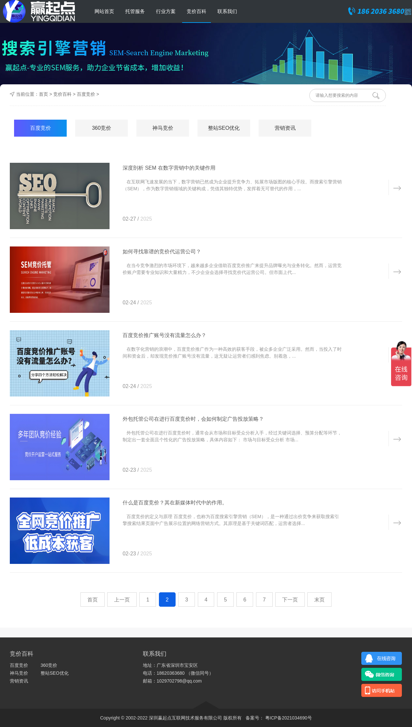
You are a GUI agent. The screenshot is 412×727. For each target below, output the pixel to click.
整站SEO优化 (224, 128)
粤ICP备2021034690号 (288, 717)
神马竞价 (162, 128)
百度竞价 (86, 94)
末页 (319, 599)
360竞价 (101, 128)
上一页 (122, 599)
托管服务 (135, 11)
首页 (43, 94)
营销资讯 (285, 128)
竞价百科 (196, 11)
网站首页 (104, 11)
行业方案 (166, 11)
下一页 (290, 599)
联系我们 (227, 11)
